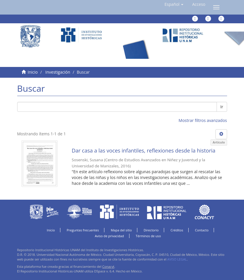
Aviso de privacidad (109, 236)
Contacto (202, 230)
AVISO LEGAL (177, 259)
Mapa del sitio (121, 230)
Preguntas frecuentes (83, 230)
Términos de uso (148, 236)
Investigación (57, 72)
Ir (221, 106)
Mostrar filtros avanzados (203, 120)
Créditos (177, 230)
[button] (174, 4)
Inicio (33, 72)
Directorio (151, 230)
